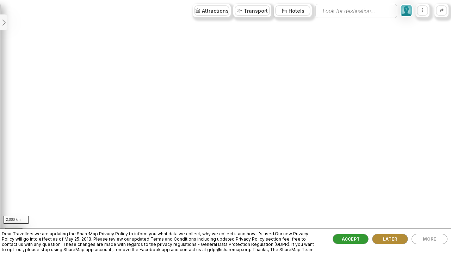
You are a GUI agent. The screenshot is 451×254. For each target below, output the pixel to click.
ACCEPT (351, 239)
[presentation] (356, 11)
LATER (390, 239)
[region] (225, 127)
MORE (429, 239)
